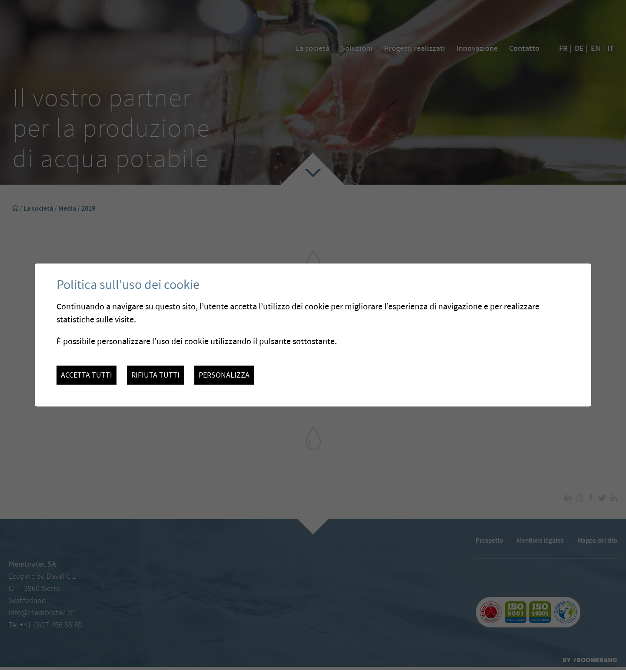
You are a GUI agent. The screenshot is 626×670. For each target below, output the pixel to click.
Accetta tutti (86, 375)
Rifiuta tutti (155, 375)
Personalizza (224, 375)
